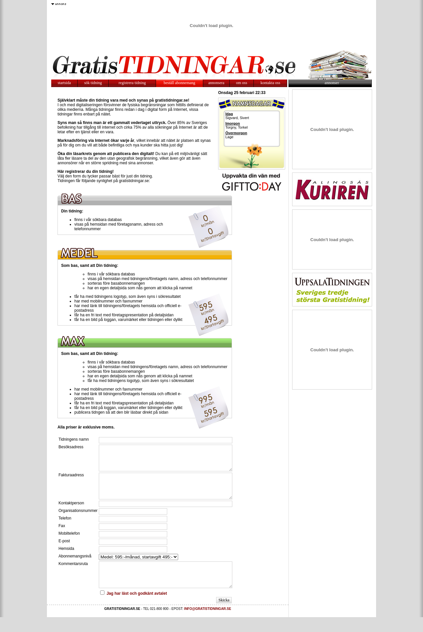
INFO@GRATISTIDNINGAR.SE (207, 623)
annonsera (216, 82)
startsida (64, 82)
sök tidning (93, 82)
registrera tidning (132, 82)
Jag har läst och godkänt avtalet (136, 608)
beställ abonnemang (179, 82)
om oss (241, 82)
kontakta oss (270, 82)
